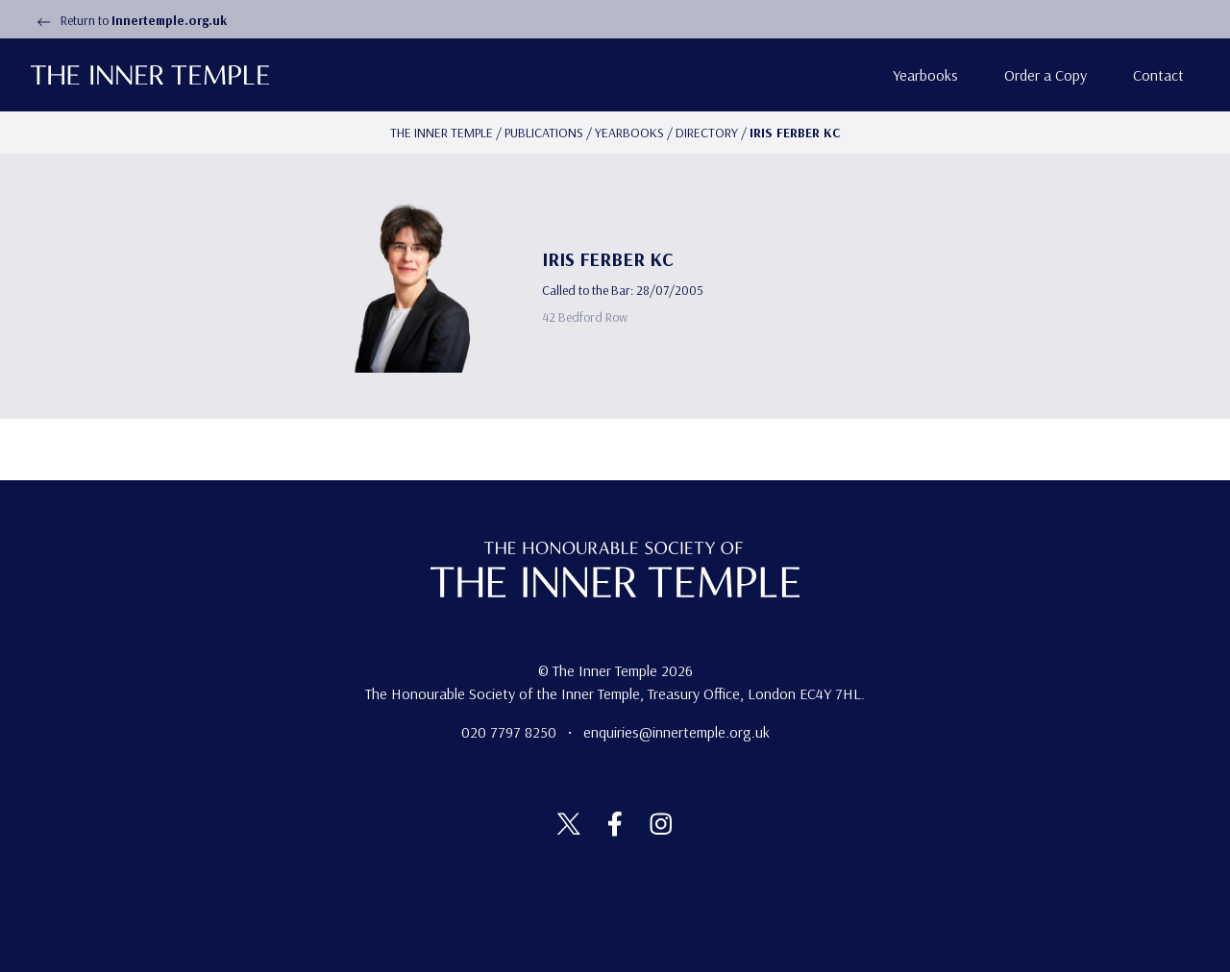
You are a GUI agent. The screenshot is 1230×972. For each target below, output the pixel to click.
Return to (129, 20)
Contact (1158, 75)
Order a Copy (1045, 75)
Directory (707, 132)
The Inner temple (441, 132)
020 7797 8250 (510, 731)
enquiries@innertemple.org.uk (676, 731)
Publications (543, 132)
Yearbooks (925, 75)
